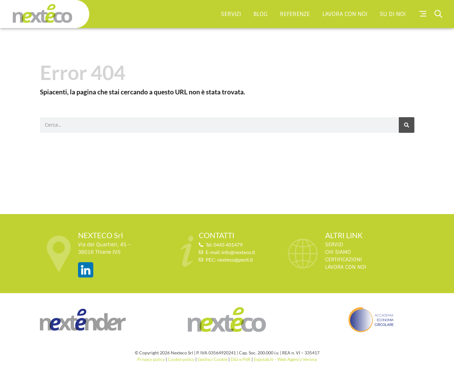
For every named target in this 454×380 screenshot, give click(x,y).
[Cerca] (406, 125)
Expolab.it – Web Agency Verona (285, 359)
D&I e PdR (241, 359)
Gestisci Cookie (212, 359)
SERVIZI (334, 244)
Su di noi (393, 14)
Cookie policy (181, 359)
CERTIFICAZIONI (343, 259)
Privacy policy (151, 359)
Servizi (231, 14)
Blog (260, 14)
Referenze (295, 14)
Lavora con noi (344, 14)
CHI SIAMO (338, 252)
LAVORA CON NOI (345, 267)
